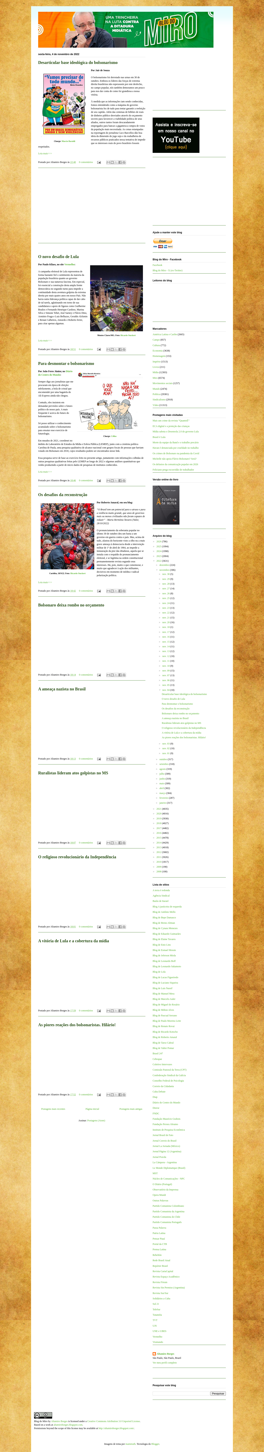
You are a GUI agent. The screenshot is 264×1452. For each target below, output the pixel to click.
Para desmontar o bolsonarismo (66, 363)
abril (162, 788)
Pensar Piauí (159, 1238)
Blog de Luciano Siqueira (165, 982)
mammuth (130, 1444)
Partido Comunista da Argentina (168, 1211)
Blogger (155, 1444)
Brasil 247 (158, 1053)
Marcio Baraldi (68, 141)
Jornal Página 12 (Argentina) (167, 1151)
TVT (155, 1320)
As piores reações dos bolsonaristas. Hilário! (77, 1025)
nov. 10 (166, 665)
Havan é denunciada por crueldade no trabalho (176, 447)
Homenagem (159, 356)
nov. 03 (166, 743)
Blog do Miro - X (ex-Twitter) (168, 270)
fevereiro (164, 797)
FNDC (156, 1113)
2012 (159, 852)
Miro (155, 377)
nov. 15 (166, 641)
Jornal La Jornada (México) (166, 1146)
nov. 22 (166, 612)
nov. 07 (166, 675)
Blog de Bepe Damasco (164, 917)
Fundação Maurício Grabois (166, 1118)
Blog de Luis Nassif (162, 988)
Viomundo (158, 1342)
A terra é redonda (161, 890)
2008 (159, 871)
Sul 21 (156, 1303)
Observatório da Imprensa (165, 1189)
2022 (159, 560)
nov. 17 (166, 632)
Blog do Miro (40, 1421)
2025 (159, 546)
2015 (159, 837)
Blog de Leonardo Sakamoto (167, 966)
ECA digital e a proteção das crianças (171, 426)
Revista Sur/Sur (160, 1293)
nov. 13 (166, 651)
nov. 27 (166, 588)
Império (156, 361)
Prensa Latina (159, 1249)
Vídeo (156, 405)
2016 (159, 833)
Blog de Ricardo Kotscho (165, 1031)
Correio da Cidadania (163, 1086)
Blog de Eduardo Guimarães (167, 933)
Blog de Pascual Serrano (165, 1015)
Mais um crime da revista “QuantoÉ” (171, 420)
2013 (159, 847)
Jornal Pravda (159, 1157)
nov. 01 (166, 753)
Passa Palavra (159, 1227)
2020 (159, 813)
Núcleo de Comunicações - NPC (169, 1178)
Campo (156, 339)
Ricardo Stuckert (128, 335)
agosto (162, 769)
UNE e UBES (159, 1331)
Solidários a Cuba (161, 1298)
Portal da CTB (160, 1244)
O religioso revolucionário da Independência (77, 857)
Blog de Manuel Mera (163, 993)
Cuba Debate (159, 1091)
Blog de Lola (159, 971)
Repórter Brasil (160, 1265)
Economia (158, 350)
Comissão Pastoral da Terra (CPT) (169, 1069)
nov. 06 (166, 680)
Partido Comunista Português (167, 1222)
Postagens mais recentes (53, 1109)
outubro (163, 759)
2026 (159, 541)
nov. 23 (166, 607)
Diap (155, 1097)
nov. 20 (166, 622)
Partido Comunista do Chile (166, 1216)
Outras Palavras (160, 1200)
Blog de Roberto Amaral (165, 1037)
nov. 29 (166, 579)
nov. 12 (166, 656)
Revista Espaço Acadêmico (166, 1276)
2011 (159, 857)
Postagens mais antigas (130, 1109)
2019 (159, 818)
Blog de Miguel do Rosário (166, 1004)
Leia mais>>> (45, 153)
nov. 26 (166, 593)
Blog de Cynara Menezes (165, 928)
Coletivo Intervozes (162, 1064)
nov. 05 (166, 685)
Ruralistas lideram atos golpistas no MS (73, 773)
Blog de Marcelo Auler (164, 999)
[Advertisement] (91, 208)
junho (162, 778)
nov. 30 (166, 574)
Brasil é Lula (159, 437)
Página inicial (92, 1109)
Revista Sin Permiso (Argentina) (169, 1287)
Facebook (157, 265)
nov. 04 (166, 690)
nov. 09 (166, 670)
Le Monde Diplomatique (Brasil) (169, 1168)
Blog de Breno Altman (164, 922)
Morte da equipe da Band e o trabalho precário (176, 442)
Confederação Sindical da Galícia (169, 1075)
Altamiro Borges (165, 1353)
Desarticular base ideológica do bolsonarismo (78, 62)
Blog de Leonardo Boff (164, 961)
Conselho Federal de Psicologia (168, 1080)
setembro (164, 764)
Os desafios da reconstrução (62, 494)
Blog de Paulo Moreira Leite (167, 1020)
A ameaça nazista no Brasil (62, 689)
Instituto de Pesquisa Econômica (169, 1129)
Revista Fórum (160, 1282)
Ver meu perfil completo (165, 1362)
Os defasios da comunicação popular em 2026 (175, 464)
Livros (156, 367)
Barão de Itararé (161, 901)
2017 (159, 828)
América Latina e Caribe (165, 334)
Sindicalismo (159, 399)
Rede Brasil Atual (161, 1260)
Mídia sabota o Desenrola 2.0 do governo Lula (176, 431)
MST (155, 1173)
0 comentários (86, 162)
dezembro (164, 565)
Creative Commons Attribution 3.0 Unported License (113, 1421)
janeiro (163, 802)
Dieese (156, 1107)
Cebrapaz (157, 1059)
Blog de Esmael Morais (164, 950)
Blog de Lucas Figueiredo (165, 977)
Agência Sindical (161, 895)
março (162, 793)
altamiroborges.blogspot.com (68, 1424)
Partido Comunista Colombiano (168, 1205)
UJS (155, 1325)
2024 (159, 551)
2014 (159, 842)
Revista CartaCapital (163, 1271)
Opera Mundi (159, 1195)
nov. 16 (166, 636)
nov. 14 (166, 646)
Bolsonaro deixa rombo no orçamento (71, 605)
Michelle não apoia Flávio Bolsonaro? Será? (175, 458)
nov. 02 (166, 748)
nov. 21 (166, 617)
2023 (159, 556)
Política (156, 394)
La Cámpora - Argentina (165, 1162)
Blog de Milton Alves (163, 1009)
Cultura (156, 345)
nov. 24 (166, 603)
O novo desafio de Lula (58, 256)
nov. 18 (166, 627)
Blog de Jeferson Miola (164, 955)
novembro (164, 570)
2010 (159, 861)
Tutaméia (157, 1314)
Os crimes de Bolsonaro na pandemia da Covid (176, 453)
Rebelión (157, 1255)
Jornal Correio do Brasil (165, 1140)
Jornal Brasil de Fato (163, 1135)
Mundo (156, 388)
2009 (159, 866)
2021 (159, 808)
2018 (159, 823)
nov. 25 (166, 598)
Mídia (156, 372)
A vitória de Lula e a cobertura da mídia (73, 941)
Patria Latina (159, 1233)
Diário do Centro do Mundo (166, 1102)
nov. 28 (166, 583)
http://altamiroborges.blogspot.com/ (116, 1428)
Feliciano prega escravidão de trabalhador (173, 469)
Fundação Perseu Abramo (165, 1124)
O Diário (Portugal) (162, 1184)
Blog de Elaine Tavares (164, 939)
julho (162, 773)
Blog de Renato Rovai (163, 1026)
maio (162, 783)
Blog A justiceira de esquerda (167, 906)
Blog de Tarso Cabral (163, 1042)
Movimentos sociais (162, 383)
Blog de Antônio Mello (164, 912)
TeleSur (156, 1309)
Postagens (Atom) (96, 1120)
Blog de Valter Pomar (163, 1048)
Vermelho (69, 264)
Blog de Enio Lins (162, 944)
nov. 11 (166, 660)
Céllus (114, 436)
